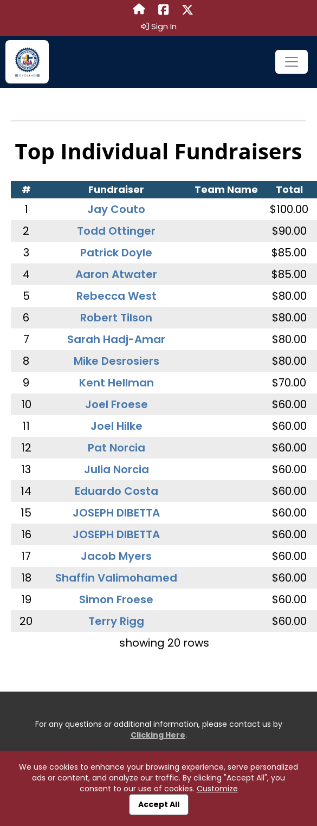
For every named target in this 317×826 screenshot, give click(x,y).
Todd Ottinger (116, 230)
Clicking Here (158, 735)
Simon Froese (116, 599)
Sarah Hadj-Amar (116, 339)
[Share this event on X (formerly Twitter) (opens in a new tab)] (187, 10)
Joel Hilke (116, 426)
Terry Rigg (116, 621)
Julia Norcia (116, 469)
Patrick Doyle (116, 252)
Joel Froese (116, 404)
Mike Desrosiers (116, 361)
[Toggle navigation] (291, 62)
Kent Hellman (116, 382)
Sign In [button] (159, 26)
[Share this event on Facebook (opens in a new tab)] (163, 10)
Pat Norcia (116, 447)
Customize (217, 788)
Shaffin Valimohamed (116, 577)
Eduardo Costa (116, 491)
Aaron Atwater (116, 274)
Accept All (158, 804)
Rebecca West (116, 296)
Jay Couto (116, 209)
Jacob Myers (116, 556)
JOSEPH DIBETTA (116, 512)
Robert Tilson (116, 317)
